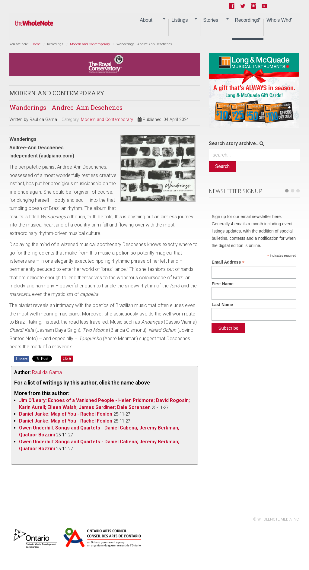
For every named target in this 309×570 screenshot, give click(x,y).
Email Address (228, 262)
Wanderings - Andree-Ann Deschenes (66, 107)
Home (36, 44)
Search (222, 166)
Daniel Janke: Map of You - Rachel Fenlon (65, 414)
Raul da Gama (47, 372)
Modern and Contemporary (90, 44)
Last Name (222, 304)
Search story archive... (234, 143)
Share (21, 358)
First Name (222, 283)
